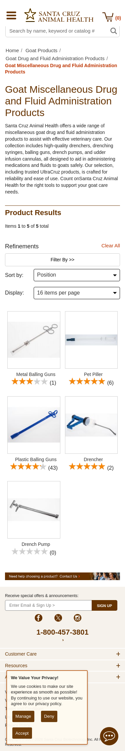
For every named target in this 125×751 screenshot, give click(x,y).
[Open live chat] (109, 737)
